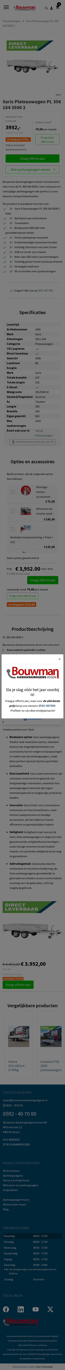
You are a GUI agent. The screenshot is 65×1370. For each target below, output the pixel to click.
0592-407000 (47, 706)
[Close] (59, 659)
